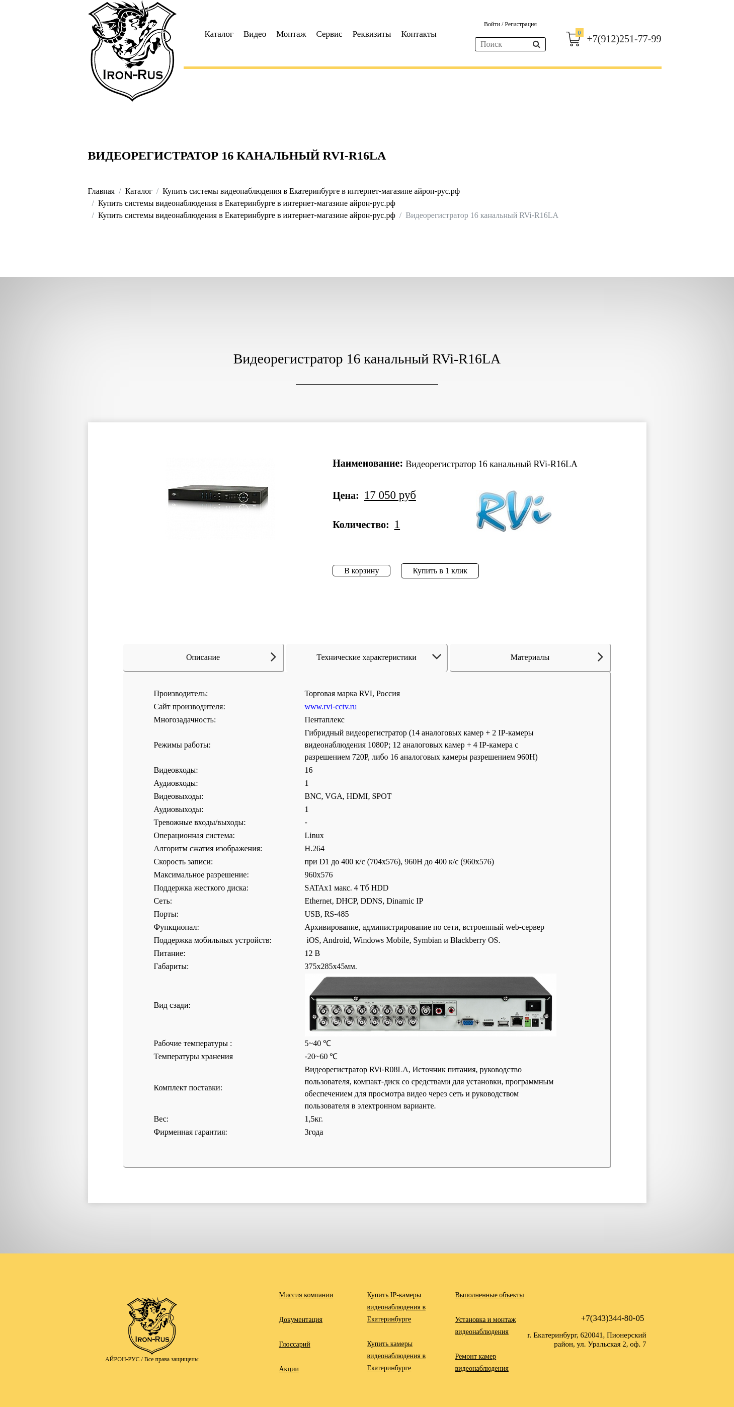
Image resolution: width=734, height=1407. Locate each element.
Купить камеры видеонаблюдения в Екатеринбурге (396, 1356)
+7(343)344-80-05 (612, 1318)
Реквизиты (372, 34)
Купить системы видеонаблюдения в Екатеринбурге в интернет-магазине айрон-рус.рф (311, 191)
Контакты (418, 34)
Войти (493, 24)
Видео (254, 34)
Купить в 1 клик (440, 570)
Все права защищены (171, 1359)
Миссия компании (306, 1295)
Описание (231, 656)
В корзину (361, 570)
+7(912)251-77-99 (624, 38)
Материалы (557, 656)
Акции (289, 1369)
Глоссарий (294, 1344)
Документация (300, 1319)
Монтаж (291, 34)
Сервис (329, 34)
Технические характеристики (380, 657)
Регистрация (521, 24)
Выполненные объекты (489, 1295)
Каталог (219, 34)
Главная (101, 191)
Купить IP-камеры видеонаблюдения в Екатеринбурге (396, 1307)
